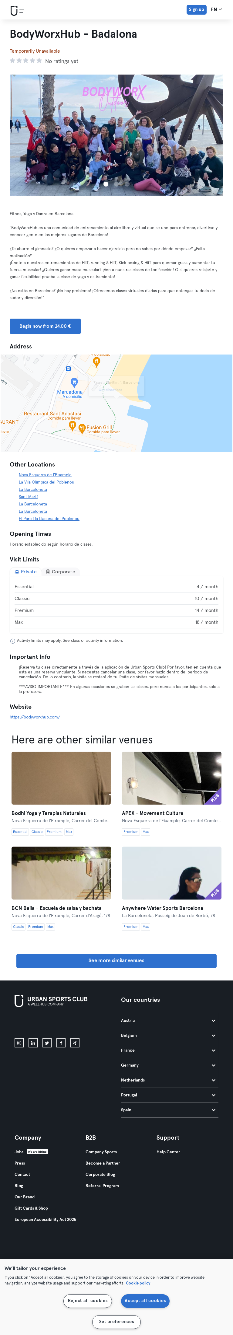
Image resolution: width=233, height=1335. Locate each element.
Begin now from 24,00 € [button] (45, 326)
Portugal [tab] (168, 1095)
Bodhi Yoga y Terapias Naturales (49, 813)
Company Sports (101, 1152)
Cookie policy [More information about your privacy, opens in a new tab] (138, 1283)
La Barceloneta (33, 490)
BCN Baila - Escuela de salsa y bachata (57, 908)
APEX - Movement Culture (153, 813)
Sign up (196, 9)
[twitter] (47, 1042)
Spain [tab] (168, 1110)
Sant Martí (28, 497)
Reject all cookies (88, 1301)
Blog (19, 1186)
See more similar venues (116, 960)
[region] (116, 1297)
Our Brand (25, 1197)
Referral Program (102, 1186)
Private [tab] (26, 571)
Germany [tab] (168, 1065)
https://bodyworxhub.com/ (35, 717)
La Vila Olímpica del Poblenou (46, 482)
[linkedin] (33, 1042)
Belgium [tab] (168, 1035)
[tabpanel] (116, 604)
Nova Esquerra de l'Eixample (45, 475)
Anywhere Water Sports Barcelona (162, 908)
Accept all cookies (145, 1301)
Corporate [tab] (60, 571)
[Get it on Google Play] (79, 1024)
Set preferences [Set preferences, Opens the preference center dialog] (116, 1322)
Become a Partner (103, 1163)
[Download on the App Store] (35, 1024)
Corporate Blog (100, 1174)
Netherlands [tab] (168, 1080)
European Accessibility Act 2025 (45, 1220)
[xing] (74, 1042)
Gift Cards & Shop (31, 1208)
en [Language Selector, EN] (216, 9)
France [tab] (168, 1050)
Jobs (19, 1152)
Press (20, 1163)
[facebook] (61, 1042)
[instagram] (19, 1042)
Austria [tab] (168, 1020)
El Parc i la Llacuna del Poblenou (49, 519)
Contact (22, 1174)
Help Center (168, 1152)
